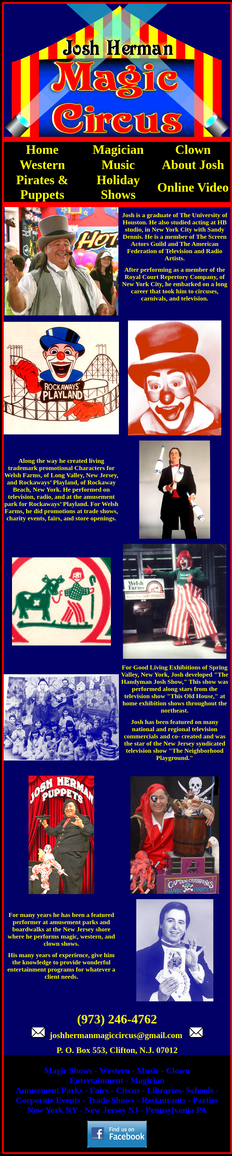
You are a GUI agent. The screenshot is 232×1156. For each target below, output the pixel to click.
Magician (118, 149)
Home (42, 149)
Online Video (193, 187)
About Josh (193, 165)
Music (118, 165)
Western (42, 165)
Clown (193, 149)
